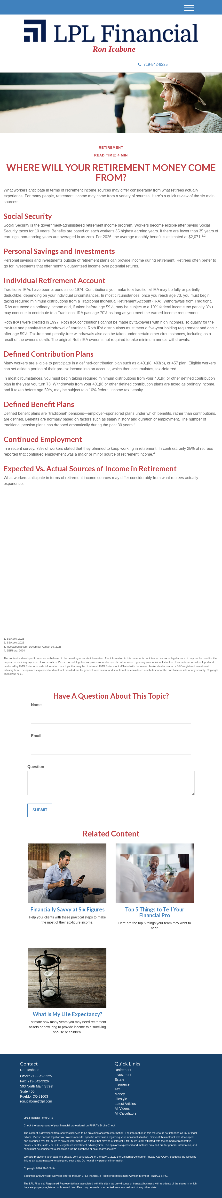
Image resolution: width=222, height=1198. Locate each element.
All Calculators (125, 1113)
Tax (117, 1089)
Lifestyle (121, 1099)
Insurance (122, 1084)
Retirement (123, 1070)
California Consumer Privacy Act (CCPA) (145, 1156)
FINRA (154, 1175)
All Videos (122, 1108)
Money (120, 1094)
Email (36, 736)
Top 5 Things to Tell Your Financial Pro (154, 912)
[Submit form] (39, 810)
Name (36, 705)
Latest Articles (125, 1104)
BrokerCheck (108, 1125)
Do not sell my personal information (102, 1160)
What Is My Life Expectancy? (67, 1014)
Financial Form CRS (41, 1117)
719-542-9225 (153, 64)
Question (35, 767)
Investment (123, 1075)
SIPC (164, 1175)
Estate (119, 1079)
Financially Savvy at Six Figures (67, 909)
